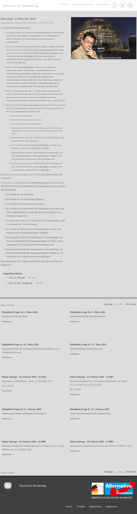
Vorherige (108, 304)
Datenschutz (95, 506)
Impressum (111, 506)
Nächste (132, 304)
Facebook (115, 6)
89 (127, 304)
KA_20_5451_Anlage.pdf (20, 283)
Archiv (69, 506)
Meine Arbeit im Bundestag (82, 4)
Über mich (63, 4)
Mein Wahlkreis (102, 4)
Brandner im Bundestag (20, 6)
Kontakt (130, 6)
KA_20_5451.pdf (17, 277)
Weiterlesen (6, 321)
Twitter (123, 6)
